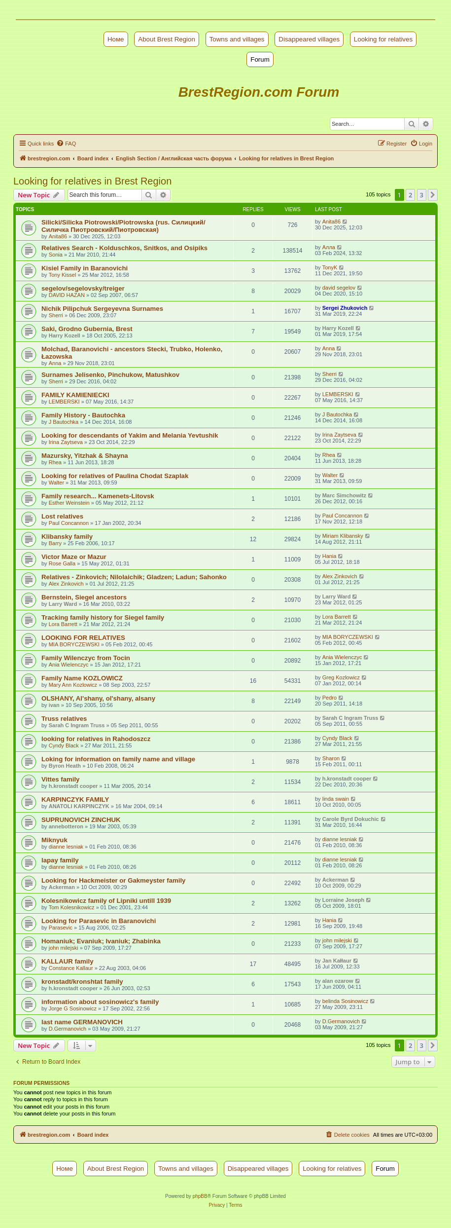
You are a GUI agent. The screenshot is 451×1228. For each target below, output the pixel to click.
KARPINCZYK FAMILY (75, 799)
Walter (56, 482)
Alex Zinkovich (66, 584)
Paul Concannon (69, 523)
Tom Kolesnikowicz (72, 907)
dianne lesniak (66, 847)
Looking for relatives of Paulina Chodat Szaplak (114, 476)
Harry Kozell (64, 335)
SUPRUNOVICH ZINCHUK (80, 819)
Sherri (56, 315)
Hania (329, 556)
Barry (55, 543)
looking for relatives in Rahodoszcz (95, 739)
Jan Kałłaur (336, 961)
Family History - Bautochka (83, 415)
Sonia (56, 255)
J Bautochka (64, 422)
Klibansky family (67, 536)
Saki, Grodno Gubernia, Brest (87, 329)
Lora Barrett (63, 624)
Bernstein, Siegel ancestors (84, 597)
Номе (115, 39)
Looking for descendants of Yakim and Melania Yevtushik (129, 435)
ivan (54, 705)
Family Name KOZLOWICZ (82, 678)
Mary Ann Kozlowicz (73, 685)
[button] (433, 195)
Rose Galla (62, 563)
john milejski (63, 948)
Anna (55, 363)
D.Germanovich (67, 1029)
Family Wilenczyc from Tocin (85, 658)
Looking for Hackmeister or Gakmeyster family (113, 880)
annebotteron (66, 826)
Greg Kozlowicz (341, 677)
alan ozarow (337, 981)
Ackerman (62, 887)
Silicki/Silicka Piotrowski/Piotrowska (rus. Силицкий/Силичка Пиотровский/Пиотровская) (123, 226)
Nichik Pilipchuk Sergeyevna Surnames (102, 308)
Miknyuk (54, 840)
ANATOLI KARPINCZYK (79, 806)
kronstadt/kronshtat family (82, 981)
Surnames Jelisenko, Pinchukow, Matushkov (110, 374)
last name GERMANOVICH (82, 1022)
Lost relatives (62, 516)
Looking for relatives (383, 39)
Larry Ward (63, 604)
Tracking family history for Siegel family (102, 617)
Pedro (329, 698)
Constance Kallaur (71, 968)
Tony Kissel (62, 275)
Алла (328, 247)
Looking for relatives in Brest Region (92, 181)
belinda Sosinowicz (345, 1001)
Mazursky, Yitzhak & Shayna (84, 455)
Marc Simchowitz (344, 495)
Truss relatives (64, 718)
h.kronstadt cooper (73, 786)
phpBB (200, 1196)
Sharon (331, 758)
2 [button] (410, 194)
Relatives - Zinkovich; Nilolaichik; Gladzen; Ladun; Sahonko (134, 577)
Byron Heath (65, 766)
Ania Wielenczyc (69, 665)
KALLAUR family (67, 961)
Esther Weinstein (69, 503)
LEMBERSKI (64, 402)
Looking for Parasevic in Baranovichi (98, 921)
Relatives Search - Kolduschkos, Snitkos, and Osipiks (124, 248)
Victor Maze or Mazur (73, 556)
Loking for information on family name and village (118, 759)
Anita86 (58, 236)
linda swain (335, 799)
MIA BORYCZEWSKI (74, 644)
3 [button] (421, 194)
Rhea (55, 462)
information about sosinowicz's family (100, 1001)
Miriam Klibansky (342, 536)
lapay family (60, 860)
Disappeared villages (309, 39)
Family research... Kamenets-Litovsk (97, 496)
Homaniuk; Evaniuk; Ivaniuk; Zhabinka (101, 941)
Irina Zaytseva (66, 442)
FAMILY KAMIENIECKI (75, 395)
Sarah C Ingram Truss (77, 725)
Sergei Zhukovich (345, 308)
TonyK (330, 267)
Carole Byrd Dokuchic (350, 819)
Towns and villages (237, 39)
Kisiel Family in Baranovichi (84, 268)
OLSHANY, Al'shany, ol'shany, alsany (98, 698)
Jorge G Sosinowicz (73, 1008)
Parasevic (60, 927)
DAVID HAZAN (67, 295)
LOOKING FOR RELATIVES (83, 637)
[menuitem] (66, 143)
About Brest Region (166, 39)
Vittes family (60, 779)
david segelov (338, 288)
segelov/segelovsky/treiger (83, 288)
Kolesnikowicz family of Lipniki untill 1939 (106, 900)
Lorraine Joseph (343, 900)
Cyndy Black (64, 745)
